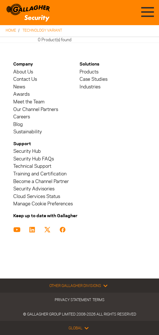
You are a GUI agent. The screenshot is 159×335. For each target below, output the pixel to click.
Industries (90, 87)
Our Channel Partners (35, 109)
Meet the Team (29, 102)
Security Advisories (33, 189)
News (19, 87)
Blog (18, 124)
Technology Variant (42, 30)
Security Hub (27, 151)
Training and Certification (40, 174)
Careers (21, 117)
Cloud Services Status (36, 196)
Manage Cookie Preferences (43, 204)
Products (89, 72)
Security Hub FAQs (33, 159)
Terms (98, 299)
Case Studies (93, 79)
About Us (23, 72)
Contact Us (25, 79)
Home (11, 30)
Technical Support (32, 166)
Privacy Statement (73, 299)
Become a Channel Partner (41, 181)
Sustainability (27, 132)
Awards (21, 94)
